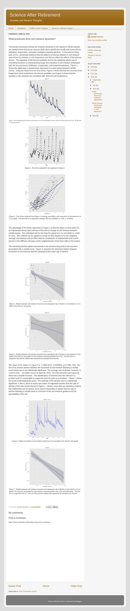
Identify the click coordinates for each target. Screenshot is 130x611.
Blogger (79, 601)
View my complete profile (97, 40)
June (95, 89)
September (97, 80)
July (94, 85)
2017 (93, 74)
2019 (93, 70)
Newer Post (15, 586)
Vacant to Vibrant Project (62, 28)
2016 (93, 77)
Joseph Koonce (96, 37)
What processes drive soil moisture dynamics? (97, 96)
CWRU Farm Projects (39, 28)
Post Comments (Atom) (28, 591)
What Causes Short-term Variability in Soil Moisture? (97, 107)
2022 (93, 67)
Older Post (76, 586)
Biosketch (21, 28)
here (15, 55)
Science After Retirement (35, 15)
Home (10, 28)
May (94, 116)
